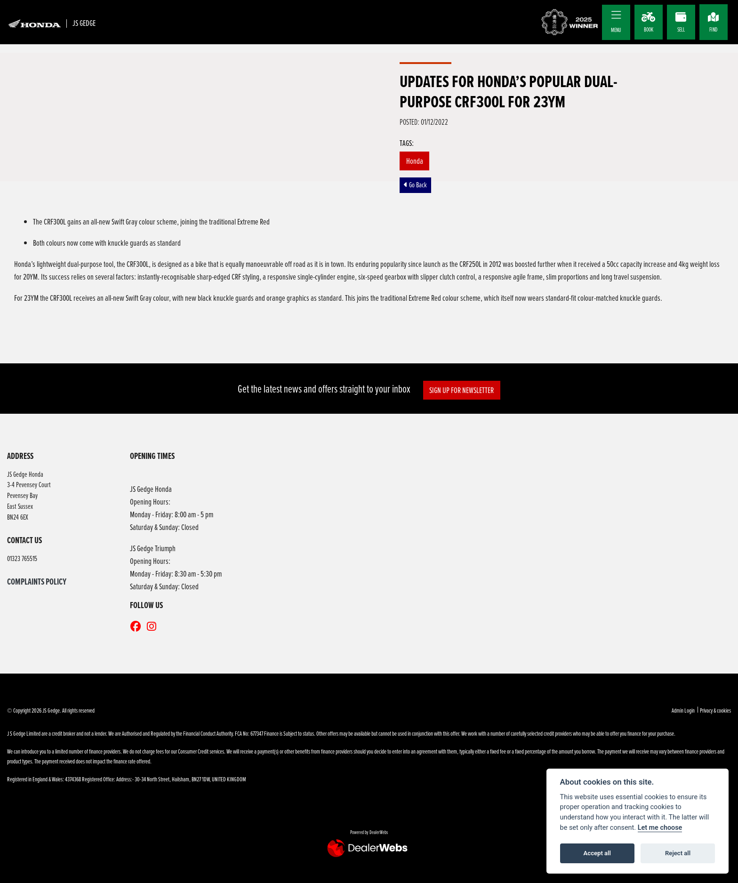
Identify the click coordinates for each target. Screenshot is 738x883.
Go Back (415, 184)
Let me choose (660, 828)
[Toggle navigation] (616, 15)
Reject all (677, 853)
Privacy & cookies (715, 710)
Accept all (597, 853)
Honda (414, 161)
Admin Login (683, 710)
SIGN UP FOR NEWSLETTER (462, 390)
